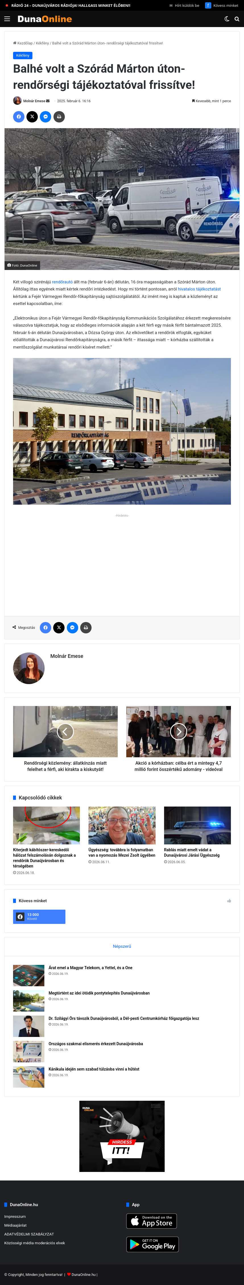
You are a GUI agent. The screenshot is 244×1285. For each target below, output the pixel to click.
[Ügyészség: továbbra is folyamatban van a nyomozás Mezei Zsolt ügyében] (121, 825)
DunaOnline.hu (84, 1274)
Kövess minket (221, 5)
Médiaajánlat (15, 1225)
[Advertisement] (122, 559)
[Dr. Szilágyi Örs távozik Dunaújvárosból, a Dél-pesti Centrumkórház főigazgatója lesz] (28, 1026)
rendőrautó (63, 282)
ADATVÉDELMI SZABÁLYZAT (29, 1234)
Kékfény (42, 43)
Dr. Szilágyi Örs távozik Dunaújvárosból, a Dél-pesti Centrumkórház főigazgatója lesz (124, 1018)
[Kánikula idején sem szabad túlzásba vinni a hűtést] (28, 1077)
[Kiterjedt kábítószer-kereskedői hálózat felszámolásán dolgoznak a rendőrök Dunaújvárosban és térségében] (46, 825)
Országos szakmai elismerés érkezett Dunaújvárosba (96, 1043)
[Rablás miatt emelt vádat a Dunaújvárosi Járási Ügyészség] (197, 825)
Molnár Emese (34, 101)
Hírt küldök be (184, 5)
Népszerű (122, 946)
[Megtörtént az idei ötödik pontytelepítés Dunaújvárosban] (28, 1001)
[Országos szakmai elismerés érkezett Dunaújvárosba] (28, 1051)
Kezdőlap (23, 43)
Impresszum (15, 1216)
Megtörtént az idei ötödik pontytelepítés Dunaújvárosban (99, 993)
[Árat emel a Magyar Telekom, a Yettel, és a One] (28, 975)
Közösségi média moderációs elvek (34, 1243)
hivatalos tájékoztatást (199, 289)
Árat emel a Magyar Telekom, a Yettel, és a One (91, 967)
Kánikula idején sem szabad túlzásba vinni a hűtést (94, 1069)
